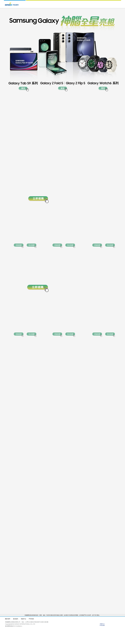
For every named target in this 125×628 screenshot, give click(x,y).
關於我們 (7, 618)
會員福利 (15, 618)
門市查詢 (31, 618)
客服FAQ (23, 618)
